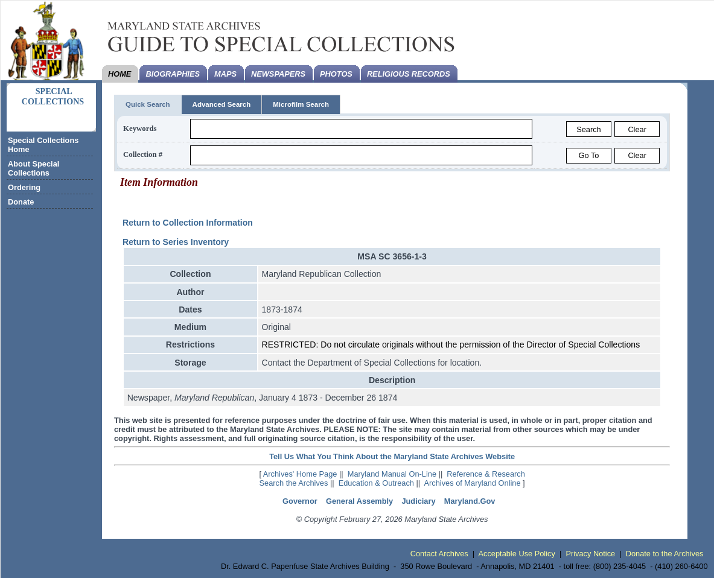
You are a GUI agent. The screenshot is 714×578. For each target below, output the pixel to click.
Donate (21, 201)
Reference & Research (485, 473)
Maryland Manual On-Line (392, 473)
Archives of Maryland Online (472, 482)
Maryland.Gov (470, 501)
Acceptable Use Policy (517, 553)
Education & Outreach (376, 482)
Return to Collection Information (188, 222)
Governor (299, 501)
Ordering (24, 187)
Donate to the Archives (665, 553)
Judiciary (418, 501)
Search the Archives (294, 482)
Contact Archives (439, 553)
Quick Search (148, 104)
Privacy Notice (590, 553)
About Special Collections (33, 168)
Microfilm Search (301, 104)
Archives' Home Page (300, 473)
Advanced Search (222, 104)
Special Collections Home (43, 145)
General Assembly (359, 501)
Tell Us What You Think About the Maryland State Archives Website (392, 456)
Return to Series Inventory (176, 242)
